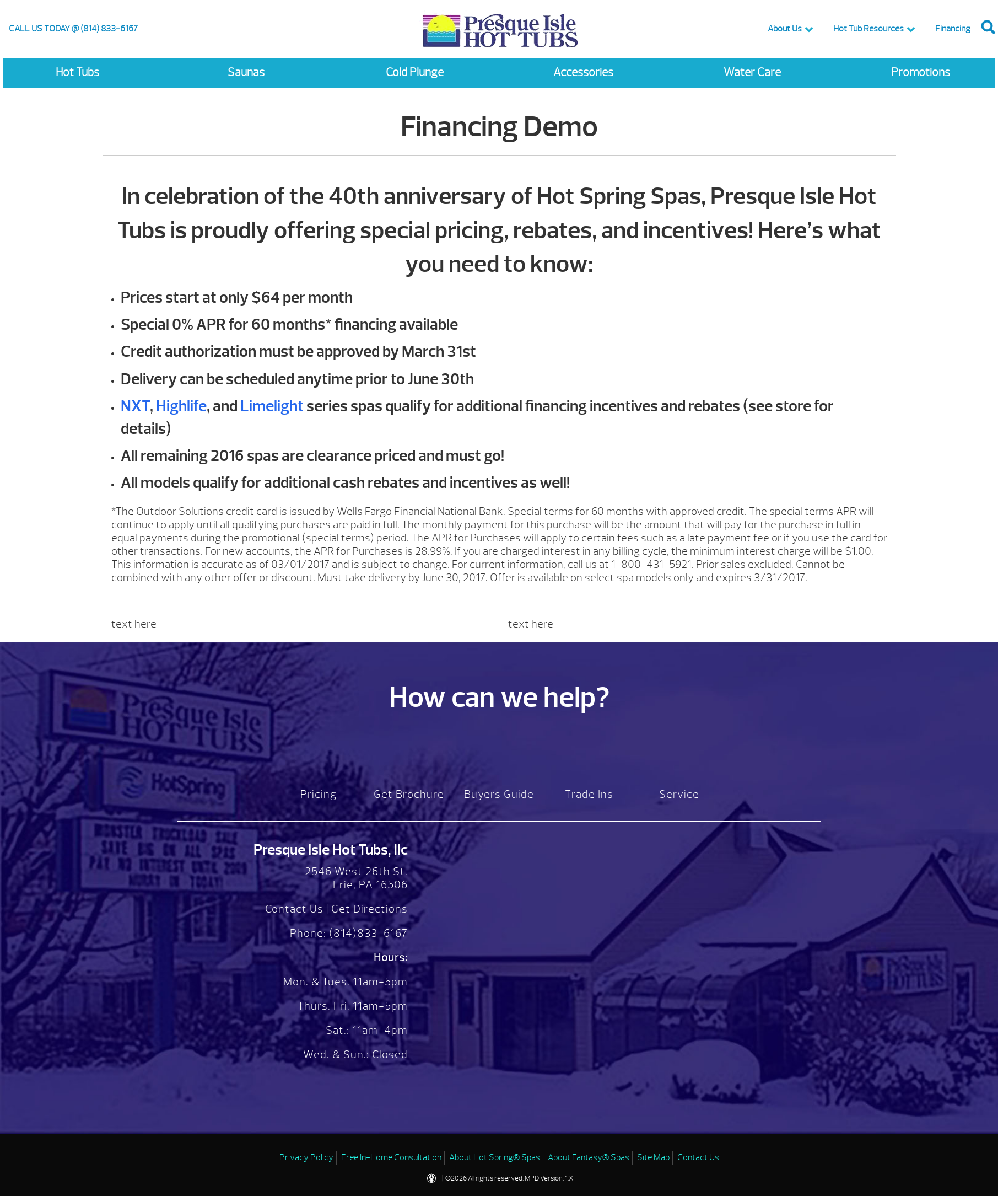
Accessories (583, 72)
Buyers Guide (499, 794)
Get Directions (369, 909)
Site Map (653, 1157)
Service (679, 794)
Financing (952, 28)
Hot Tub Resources (868, 28)
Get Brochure (409, 794)
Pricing (318, 794)
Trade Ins (589, 794)
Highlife (181, 406)
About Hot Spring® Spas (494, 1157)
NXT (135, 406)
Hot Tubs (77, 72)
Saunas (246, 72)
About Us (785, 28)
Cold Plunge (415, 72)
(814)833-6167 (367, 933)
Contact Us (294, 909)
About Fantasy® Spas (588, 1157)
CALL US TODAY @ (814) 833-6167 (73, 28)
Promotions (920, 72)
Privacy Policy (306, 1157)
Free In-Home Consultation (391, 1157)
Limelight (272, 406)
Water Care (752, 72)
